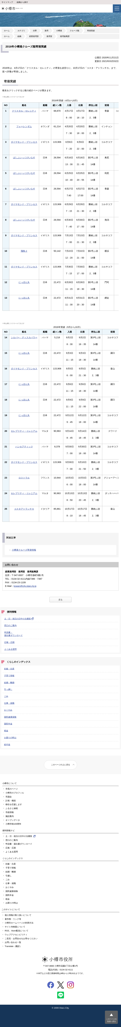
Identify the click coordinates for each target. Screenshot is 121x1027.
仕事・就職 (9, 703)
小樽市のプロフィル (15, 793)
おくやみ (8, 710)
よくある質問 (10, 649)
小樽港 (59, 31)
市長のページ (12, 789)
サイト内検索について (15, 927)
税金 (6, 730)
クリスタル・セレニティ (24, 111)
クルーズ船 (74, 31)
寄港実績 (91, 31)
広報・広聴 (9, 642)
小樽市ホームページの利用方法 (19, 923)
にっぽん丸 (24, 282)
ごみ (6, 696)
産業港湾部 (34, 36)
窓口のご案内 (10, 625)
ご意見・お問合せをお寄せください (21, 938)
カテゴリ (21, 31)
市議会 (9, 797)
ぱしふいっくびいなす (24, 157)
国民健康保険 (10, 717)
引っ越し (8, 689)
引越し (9, 875)
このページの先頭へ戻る (111, 1020)
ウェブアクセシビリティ (16, 934)
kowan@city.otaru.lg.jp (25, 586)
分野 (35, 31)
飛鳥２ (24, 251)
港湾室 (49, 36)
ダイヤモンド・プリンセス (24, 142)
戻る (60, 599)
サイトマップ (7, 2)
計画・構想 (11, 800)
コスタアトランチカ (24, 509)
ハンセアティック (24, 446)
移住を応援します (14, 804)
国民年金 (8, 724)
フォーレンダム (24, 126)
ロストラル (24, 477)
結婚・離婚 (9, 682)
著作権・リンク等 (13, 919)
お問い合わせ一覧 (13, 942)
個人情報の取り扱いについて (18, 915)
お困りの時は (10, 737)
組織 (19, 36)
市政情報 (10, 812)
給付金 (7, 744)
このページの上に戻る (60, 765)
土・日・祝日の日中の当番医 (19, 619)
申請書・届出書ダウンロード (19, 844)
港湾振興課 (64, 36)
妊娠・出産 (9, 669)
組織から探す (22, 2)
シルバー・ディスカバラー (24, 337)
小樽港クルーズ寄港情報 (24, 550)
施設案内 (10, 816)
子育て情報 (9, 675)
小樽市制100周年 (13, 824)
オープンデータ (13, 820)
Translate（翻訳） (13, 946)
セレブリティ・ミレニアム (24, 431)
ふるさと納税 (12, 808)
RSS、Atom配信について (16, 931)
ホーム (7, 31)
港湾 (46, 31)
